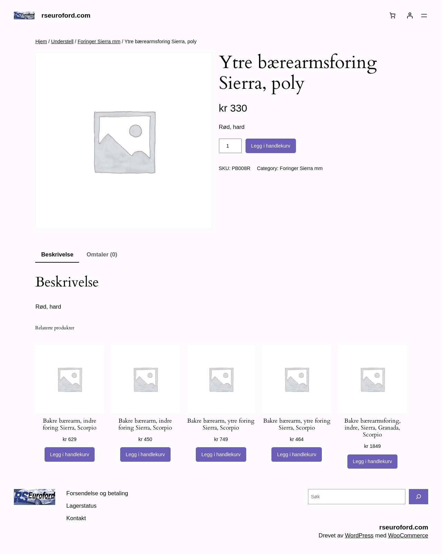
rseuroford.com (65, 15)
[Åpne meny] (424, 15)
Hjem (41, 41)
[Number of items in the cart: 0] (392, 15)
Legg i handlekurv (270, 146)
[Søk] (418, 496)
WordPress (359, 535)
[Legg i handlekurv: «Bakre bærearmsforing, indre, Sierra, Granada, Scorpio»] (372, 461)
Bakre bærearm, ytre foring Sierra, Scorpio (220, 424)
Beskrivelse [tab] (57, 254)
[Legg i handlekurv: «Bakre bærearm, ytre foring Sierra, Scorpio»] (221, 454)
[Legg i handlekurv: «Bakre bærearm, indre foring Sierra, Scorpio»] (70, 454)
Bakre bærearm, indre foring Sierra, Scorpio (69, 424)
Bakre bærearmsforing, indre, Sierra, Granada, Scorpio (372, 427)
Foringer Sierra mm (99, 41)
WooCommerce (408, 535)
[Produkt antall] (230, 146)
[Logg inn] (410, 15)
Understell (62, 41)
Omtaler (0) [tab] (102, 254)
